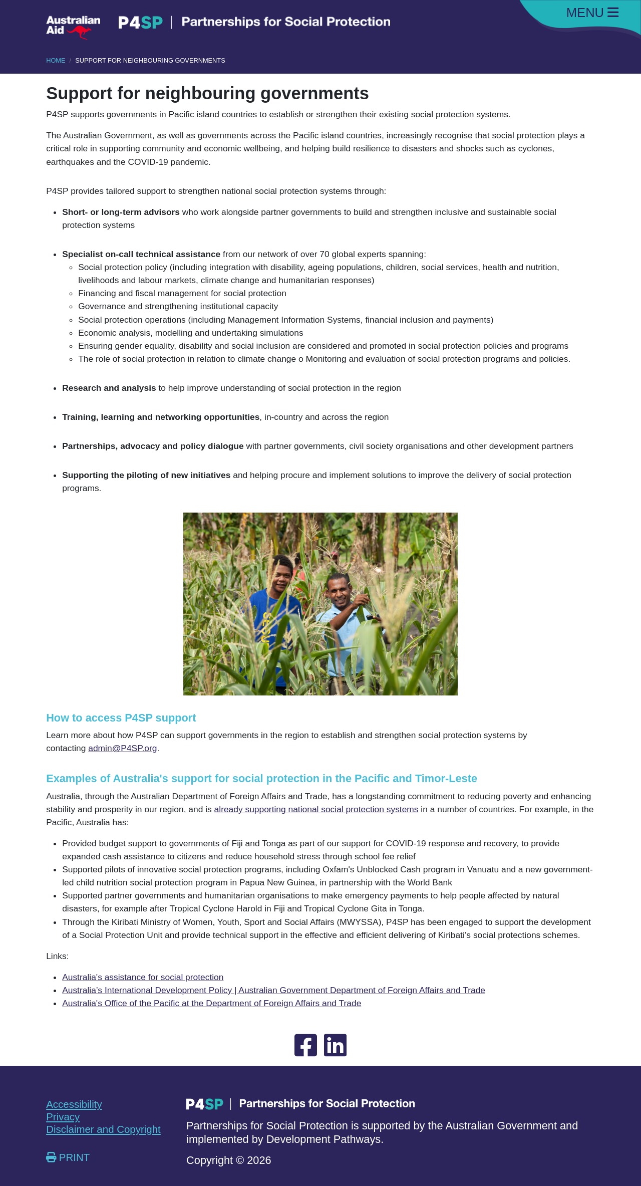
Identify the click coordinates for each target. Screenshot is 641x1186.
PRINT (68, 1157)
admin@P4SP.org (122, 748)
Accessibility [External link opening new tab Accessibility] (74, 1104)
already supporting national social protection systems (316, 809)
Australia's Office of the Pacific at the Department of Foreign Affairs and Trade (211, 1003)
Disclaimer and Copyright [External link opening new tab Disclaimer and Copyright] (103, 1129)
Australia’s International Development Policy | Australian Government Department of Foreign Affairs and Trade (273, 990)
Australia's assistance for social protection (142, 977)
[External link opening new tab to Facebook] (305, 1046)
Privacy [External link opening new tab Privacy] (63, 1116)
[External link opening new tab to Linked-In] (335, 1046)
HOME (55, 60)
